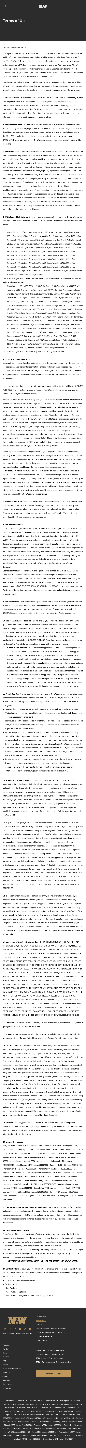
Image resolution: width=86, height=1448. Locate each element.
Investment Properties (11, 1368)
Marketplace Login (54, 1374)
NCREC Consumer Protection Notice (50, 1350)
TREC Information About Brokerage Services (53, 1362)
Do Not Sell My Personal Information (50, 1332)
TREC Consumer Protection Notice (49, 1358)
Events (5, 1364)
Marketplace (7, 1384)
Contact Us (6, 1388)
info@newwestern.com (25, 1280)
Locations (6, 1380)
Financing (6, 1372)
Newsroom (6, 1353)
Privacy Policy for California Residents (51, 1328)
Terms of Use (41, 1321)
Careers (5, 1376)
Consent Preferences (44, 1336)
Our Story (6, 1349)
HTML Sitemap (42, 1340)
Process (5, 1345)
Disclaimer (40, 1324)
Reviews (5, 1357)
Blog (4, 1361)
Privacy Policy (41, 1317)
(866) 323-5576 (8, 1333)
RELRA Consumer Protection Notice (50, 1354)
